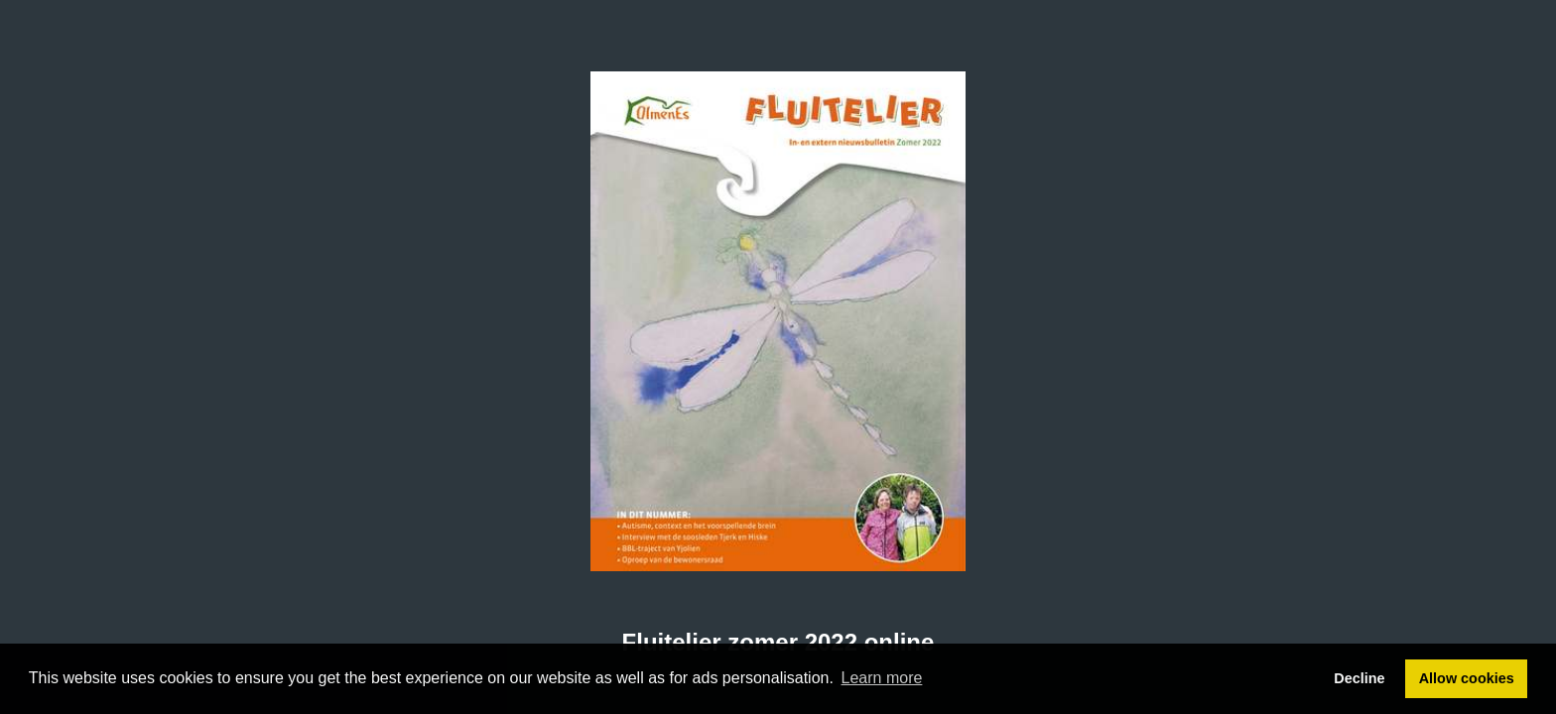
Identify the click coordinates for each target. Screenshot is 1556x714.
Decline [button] (1359, 678)
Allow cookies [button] (1466, 678)
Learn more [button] (882, 677)
